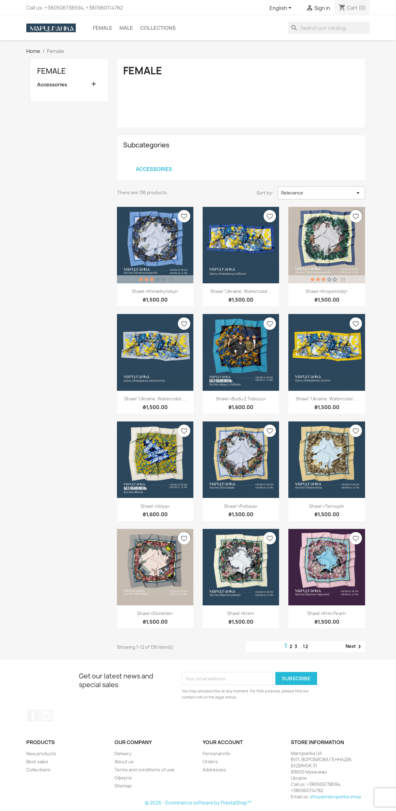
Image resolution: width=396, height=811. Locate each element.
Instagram (47, 715)
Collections (158, 27)
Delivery (122, 753)
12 (306, 646)
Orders (210, 762)
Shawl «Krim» (241, 613)
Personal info (216, 753)
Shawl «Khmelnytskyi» (155, 291)
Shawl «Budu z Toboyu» (241, 399)
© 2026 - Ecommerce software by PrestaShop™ (198, 803)
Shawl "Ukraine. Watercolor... (240, 291)
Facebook (33, 715)
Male (126, 27)
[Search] (329, 28)
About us (124, 762)
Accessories (52, 84)
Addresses (214, 770)
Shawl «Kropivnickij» (327, 291)
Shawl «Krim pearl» (326, 613)
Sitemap (123, 786)
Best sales (37, 762)
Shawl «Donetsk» (155, 613)
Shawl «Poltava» (241, 506)
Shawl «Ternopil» (327, 506)
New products (41, 753)
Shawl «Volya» (155, 506)
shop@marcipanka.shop (335, 797)
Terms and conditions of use (144, 770)
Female (102, 27)
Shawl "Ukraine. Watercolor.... (155, 399)
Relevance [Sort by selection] (321, 193)
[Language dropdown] (281, 8)
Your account (223, 742)
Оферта (122, 778)
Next (354, 646)
